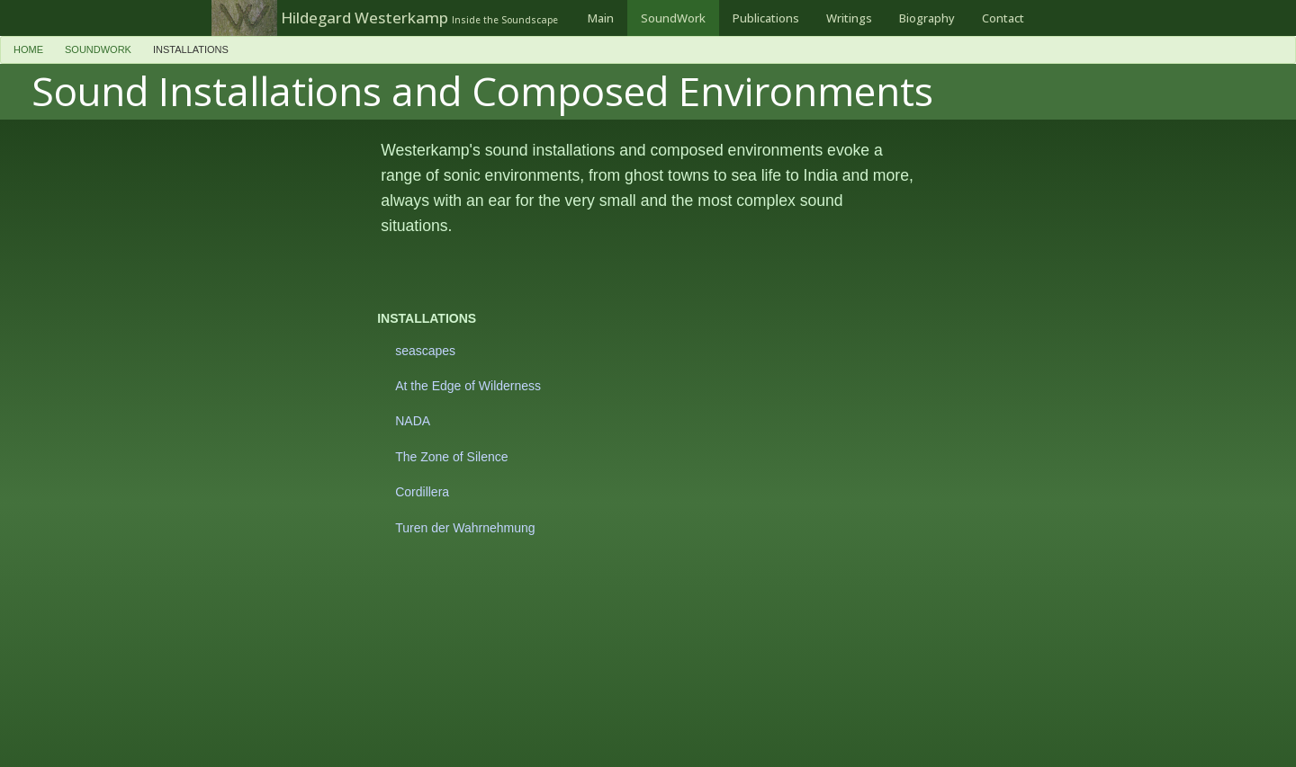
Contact (1003, 18)
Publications (766, 18)
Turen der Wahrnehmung (465, 528)
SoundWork (673, 18)
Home (28, 49)
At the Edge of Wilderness (468, 386)
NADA (412, 421)
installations (191, 49)
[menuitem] (600, 18)
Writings (849, 18)
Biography (927, 18)
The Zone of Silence (451, 457)
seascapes (425, 350)
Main (601, 18)
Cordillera (422, 492)
